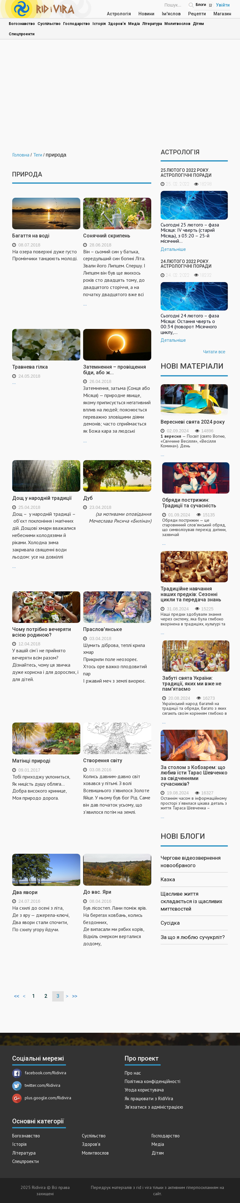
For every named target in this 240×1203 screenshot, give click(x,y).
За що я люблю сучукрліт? (193, 937)
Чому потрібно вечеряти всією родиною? (41, 632)
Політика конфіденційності (152, 1081)
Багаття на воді (30, 236)
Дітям (198, 24)
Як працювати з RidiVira (149, 1098)
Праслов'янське (102, 629)
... (117, 277)
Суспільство (49, 24)
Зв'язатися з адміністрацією (154, 1107)
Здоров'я (117, 24)
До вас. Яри (97, 892)
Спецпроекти (21, 34)
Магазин (222, 13)
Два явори (25, 892)
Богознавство (22, 24)
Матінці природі (31, 761)
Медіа (134, 24)
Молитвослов (177, 24)
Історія (99, 24)
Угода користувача (144, 1090)
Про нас (133, 1073)
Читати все (214, 351)
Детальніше (173, 249)
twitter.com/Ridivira (36, 1085)
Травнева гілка (30, 367)
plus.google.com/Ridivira (41, 1098)
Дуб (87, 498)
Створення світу (102, 760)
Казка (168, 879)
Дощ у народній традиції (42, 498)
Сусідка (170, 923)
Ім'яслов (171, 13)
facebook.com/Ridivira (39, 1073)
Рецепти (197, 13)
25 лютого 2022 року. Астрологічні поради (186, 172)
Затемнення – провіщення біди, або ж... (114, 369)
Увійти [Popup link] (223, 4)
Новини (146, 13)
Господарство (76, 24)
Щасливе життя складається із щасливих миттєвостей (191, 901)
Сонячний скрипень (106, 236)
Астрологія (119, 13)
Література (152, 24)
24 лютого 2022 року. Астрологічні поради (186, 264)
